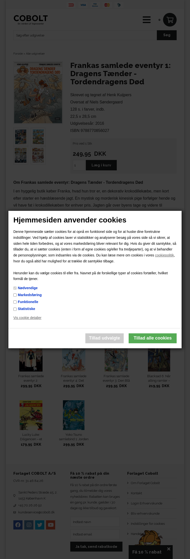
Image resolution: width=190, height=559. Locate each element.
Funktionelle (28, 302)
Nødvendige (28, 288)
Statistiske (26, 309)
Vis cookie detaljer (27, 318)
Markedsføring (30, 295)
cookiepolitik (164, 255)
